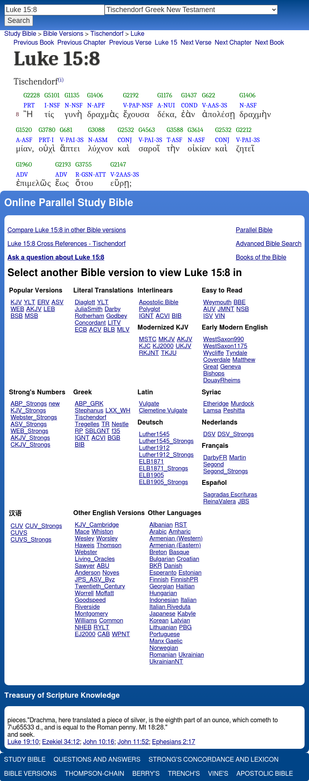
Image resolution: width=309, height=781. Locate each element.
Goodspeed (90, 600)
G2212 (244, 130)
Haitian (185, 586)
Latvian (180, 621)
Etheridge (216, 404)
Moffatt (105, 593)
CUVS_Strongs (31, 540)
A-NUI (166, 105)
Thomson (109, 545)
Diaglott (85, 302)
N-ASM (98, 140)
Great (210, 367)
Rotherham (89, 316)
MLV (123, 330)
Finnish (159, 580)
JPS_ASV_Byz (95, 580)
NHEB (83, 627)
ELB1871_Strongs (163, 469)
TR (105, 424)
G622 (208, 95)
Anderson (88, 573)
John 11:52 (133, 742)
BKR (155, 566)
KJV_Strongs (28, 411)
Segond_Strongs (225, 471)
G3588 (175, 130)
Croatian (188, 559)
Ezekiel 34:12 (61, 742)
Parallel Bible (254, 230)
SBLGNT (97, 431)
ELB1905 (151, 475)
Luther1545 (154, 434)
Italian (189, 600)
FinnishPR (184, 580)
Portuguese (164, 634)
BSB (16, 316)
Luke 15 (166, 42)
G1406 (95, 95)
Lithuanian (163, 627)
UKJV (183, 346)
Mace (82, 532)
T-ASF (174, 140)
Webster (86, 552)
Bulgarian (162, 559)
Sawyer (85, 566)
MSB (31, 316)
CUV (16, 526)
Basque (179, 552)
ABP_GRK (89, 404)
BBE (240, 302)
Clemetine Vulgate (163, 411)
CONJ (124, 140)
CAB (103, 634)
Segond (213, 465)
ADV (22, 174)
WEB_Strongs (29, 431)
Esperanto (163, 573)
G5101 (52, 95)
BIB (176, 316)
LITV (114, 323)
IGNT (146, 316)
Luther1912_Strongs (166, 455)
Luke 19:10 (23, 742)
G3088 (96, 130)
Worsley (106, 539)
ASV (58, 302)
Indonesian (164, 600)
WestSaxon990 (223, 339)
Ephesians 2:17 (173, 742)
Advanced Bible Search (268, 244)
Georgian (161, 586)
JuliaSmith (89, 309)
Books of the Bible (261, 257)
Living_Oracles (95, 559)
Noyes (110, 573)
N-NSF (73, 105)
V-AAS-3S (214, 105)
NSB (242, 309)
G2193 (63, 164)
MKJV (167, 339)
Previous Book (34, 42)
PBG (185, 627)
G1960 (24, 164)
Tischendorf (107, 34)
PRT (29, 105)
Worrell (84, 593)
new (54, 404)
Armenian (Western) (176, 539)
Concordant (90, 323)
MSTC (147, 339)
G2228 (31, 95)
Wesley (84, 539)
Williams (86, 621)
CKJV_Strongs (30, 445)
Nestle (119, 424)
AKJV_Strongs (30, 438)
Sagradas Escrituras (230, 495)
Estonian (190, 573)
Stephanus (89, 411)
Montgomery (91, 614)
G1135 (71, 95)
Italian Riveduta (169, 607)
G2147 (118, 164)
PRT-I (46, 140)
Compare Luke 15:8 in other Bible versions (67, 230)
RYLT (101, 627)
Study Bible (20, 34)
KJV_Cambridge (97, 525)
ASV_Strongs (28, 424)
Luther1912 (154, 448)
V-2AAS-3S (124, 174)
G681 (66, 130)
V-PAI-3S (72, 140)
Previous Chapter (81, 42)
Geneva (230, 367)
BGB (113, 438)
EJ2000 (85, 634)
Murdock (242, 404)
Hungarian (163, 593)
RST (181, 525)
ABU (103, 566)
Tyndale (236, 353)
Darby (113, 309)
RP (79, 431)
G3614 (195, 130)
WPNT (121, 634)
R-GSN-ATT (90, 174)
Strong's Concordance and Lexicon (213, 759)
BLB (109, 330)
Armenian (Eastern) (175, 545)
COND (189, 105)
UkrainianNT (166, 662)
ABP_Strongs (28, 404)
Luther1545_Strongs (166, 441)
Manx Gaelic (166, 641)
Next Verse (196, 42)
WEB (17, 309)
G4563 (146, 130)
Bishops (214, 374)
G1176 (164, 95)
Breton (158, 552)
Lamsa (212, 411)
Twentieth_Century (100, 586)
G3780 (47, 130)
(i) (61, 79)
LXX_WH (117, 411)
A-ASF (24, 140)
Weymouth (217, 302)
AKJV (33, 309)
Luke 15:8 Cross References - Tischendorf (67, 244)
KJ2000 (162, 346)
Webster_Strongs (33, 417)
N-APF (96, 105)
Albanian (161, 525)
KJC (144, 346)
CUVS (18, 533)
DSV (209, 434)
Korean (159, 621)
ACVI (163, 316)
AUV (209, 309)
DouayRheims (222, 380)
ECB (81, 330)
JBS (243, 502)
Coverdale (217, 360)
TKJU (169, 353)
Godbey (116, 316)
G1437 (189, 95)
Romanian (162, 655)
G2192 (131, 95)
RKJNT (149, 353)
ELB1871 (151, 462)
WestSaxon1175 (225, 346)
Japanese (162, 614)
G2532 (125, 130)
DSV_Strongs (235, 434)
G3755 (83, 164)
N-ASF (248, 105)
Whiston (102, 532)
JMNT (226, 309)
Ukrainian (191, 655)
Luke (137, 34)
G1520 (24, 130)
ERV (43, 302)
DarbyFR (215, 458)
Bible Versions (63, 34)
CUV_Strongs (43, 526)
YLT (29, 302)
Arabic (158, 532)
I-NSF (52, 105)
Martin (237, 458)
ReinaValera (219, 502)
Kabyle (186, 614)
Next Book (269, 42)
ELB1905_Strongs (163, 482)
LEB (49, 309)
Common (111, 621)
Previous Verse (130, 42)
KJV (16, 302)
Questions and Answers (97, 759)
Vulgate (149, 404)
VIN (220, 316)
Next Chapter (233, 42)
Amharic (180, 532)
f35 (116, 431)
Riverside (87, 607)
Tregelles (87, 424)
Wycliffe (213, 353)
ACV (95, 330)
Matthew (244, 360)
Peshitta (234, 411)
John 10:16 (98, 742)
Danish (173, 566)
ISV (208, 316)
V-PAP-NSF (138, 105)
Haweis (85, 545)
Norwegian (163, 648)
